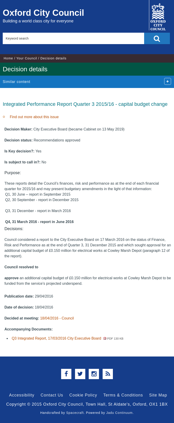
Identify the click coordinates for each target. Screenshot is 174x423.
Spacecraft (75, 413)
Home (8, 58)
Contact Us (52, 395)
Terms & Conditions (123, 395)
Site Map (158, 395)
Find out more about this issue (34, 117)
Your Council (26, 58)
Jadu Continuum (119, 413)
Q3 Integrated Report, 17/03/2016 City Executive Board (67, 338)
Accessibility (21, 395)
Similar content (16, 82)
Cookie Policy (83, 395)
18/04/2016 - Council (57, 318)
